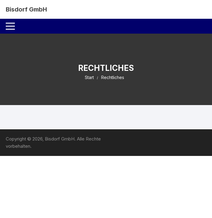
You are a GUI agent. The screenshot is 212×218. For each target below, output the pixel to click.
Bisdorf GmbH (26, 9)
